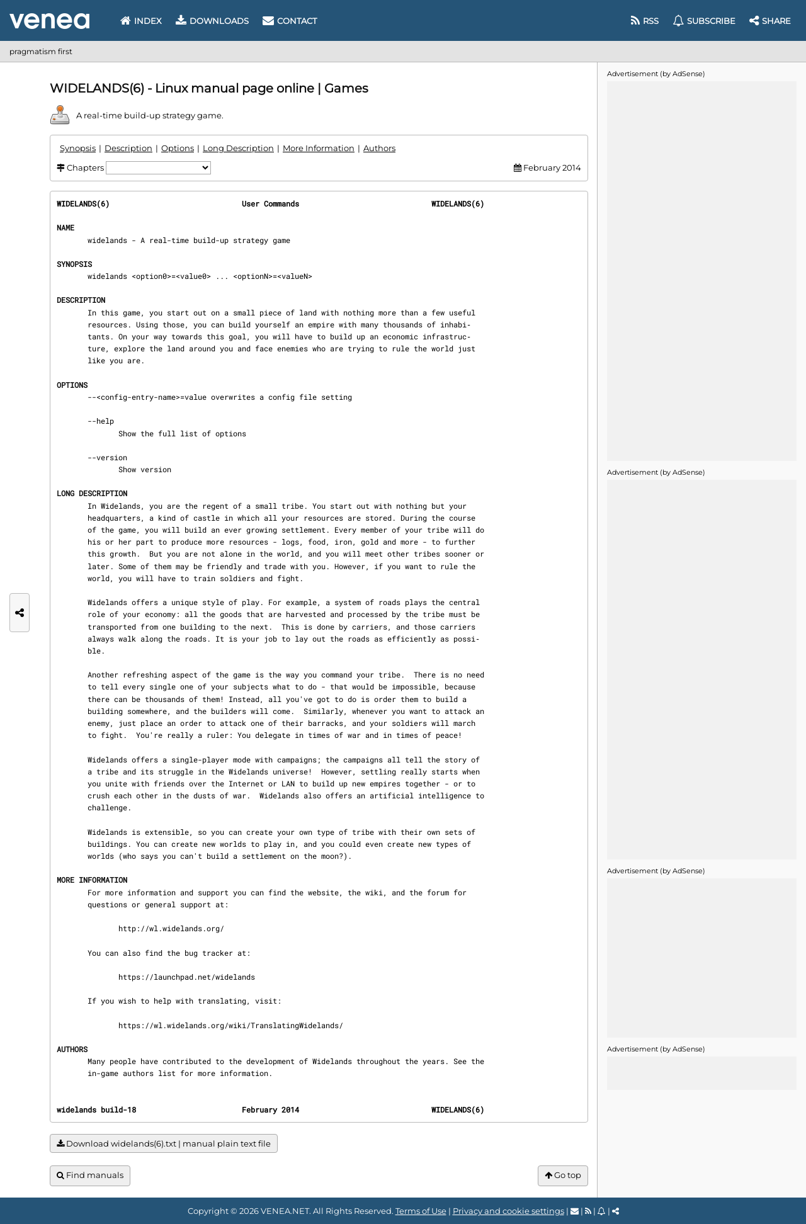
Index (141, 20)
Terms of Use (420, 1211)
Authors (379, 148)
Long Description (238, 148)
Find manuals (90, 1175)
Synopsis (78, 148)
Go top (563, 1175)
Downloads (212, 20)
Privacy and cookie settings (508, 1211)
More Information (319, 148)
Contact (290, 20)
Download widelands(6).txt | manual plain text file (164, 1144)
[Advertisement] (701, 270)
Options (177, 148)
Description (128, 148)
